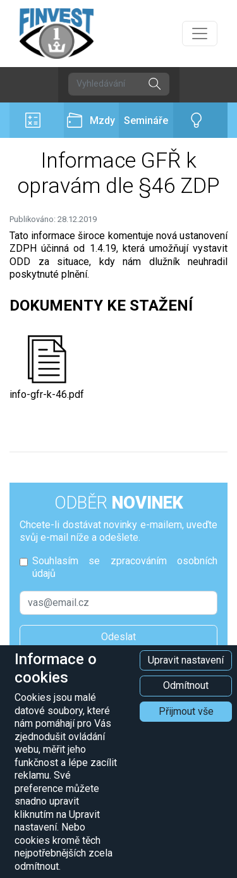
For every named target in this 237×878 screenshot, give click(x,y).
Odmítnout (186, 685)
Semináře (146, 120)
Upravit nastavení (186, 660)
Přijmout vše (186, 711)
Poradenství (201, 120)
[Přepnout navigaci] (199, 33)
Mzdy (91, 120)
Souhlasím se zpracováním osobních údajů (124, 567)
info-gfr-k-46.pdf (46, 367)
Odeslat (118, 637)
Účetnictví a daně (36, 120)
